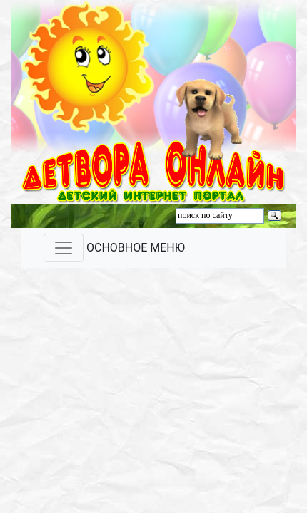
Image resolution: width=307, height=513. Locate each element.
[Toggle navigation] (64, 248)
